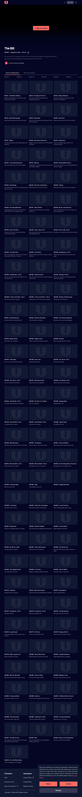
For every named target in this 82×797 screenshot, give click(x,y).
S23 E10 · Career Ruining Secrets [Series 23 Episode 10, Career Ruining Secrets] (13, 163)
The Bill (9, 48)
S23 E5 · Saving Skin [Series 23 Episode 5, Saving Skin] (34, 118)
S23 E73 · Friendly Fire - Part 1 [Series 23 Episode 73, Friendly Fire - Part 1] (12, 611)
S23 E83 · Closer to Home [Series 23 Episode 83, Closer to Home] (36, 675)
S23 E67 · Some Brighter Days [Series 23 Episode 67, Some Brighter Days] (12, 569)
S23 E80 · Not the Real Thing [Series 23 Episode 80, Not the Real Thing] (37, 654)
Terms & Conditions (10, 786)
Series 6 (68, 77)
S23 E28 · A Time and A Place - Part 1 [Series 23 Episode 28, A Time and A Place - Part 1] (14, 297)
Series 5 (56, 77)
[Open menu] (76, 2)
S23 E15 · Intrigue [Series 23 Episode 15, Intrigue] (58, 185)
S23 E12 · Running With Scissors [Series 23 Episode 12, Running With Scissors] (62, 163)
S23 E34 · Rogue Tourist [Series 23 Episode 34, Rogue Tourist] (10, 338)
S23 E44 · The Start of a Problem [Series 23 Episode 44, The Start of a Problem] (38, 401)
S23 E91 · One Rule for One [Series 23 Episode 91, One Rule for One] (11, 737)
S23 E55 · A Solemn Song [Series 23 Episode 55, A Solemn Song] (11, 484)
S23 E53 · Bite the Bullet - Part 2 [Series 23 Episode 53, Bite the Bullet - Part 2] (38, 463)
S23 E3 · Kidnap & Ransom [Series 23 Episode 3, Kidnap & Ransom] (61, 95)
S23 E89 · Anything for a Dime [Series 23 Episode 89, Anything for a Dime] (37, 717)
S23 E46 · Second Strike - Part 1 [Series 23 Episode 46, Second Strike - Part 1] (12, 422)
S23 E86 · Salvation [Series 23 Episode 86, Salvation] (34, 696)
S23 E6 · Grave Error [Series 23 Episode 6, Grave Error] (59, 118)
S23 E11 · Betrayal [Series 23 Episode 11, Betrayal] (34, 163)
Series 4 (43, 77)
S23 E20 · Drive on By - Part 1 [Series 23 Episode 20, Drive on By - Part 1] (37, 230)
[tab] (29, 73)
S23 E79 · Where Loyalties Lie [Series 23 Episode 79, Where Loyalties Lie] (12, 654)
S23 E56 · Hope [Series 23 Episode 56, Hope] (33, 484)
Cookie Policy (27, 782)
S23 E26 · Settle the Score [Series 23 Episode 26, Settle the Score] (36, 274)
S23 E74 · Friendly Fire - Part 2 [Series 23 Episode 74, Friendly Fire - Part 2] (37, 611)
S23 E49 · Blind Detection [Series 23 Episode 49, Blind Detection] (11, 443)
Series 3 (31, 77)
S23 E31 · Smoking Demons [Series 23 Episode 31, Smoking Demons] (11, 318)
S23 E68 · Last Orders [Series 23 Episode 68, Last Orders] (35, 569)
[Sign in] (70, 2)
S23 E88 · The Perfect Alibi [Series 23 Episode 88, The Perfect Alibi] (11, 717)
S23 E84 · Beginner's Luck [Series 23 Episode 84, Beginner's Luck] (61, 675)
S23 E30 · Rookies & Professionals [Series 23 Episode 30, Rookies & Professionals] (63, 297)
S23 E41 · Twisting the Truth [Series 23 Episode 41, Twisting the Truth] (36, 380)
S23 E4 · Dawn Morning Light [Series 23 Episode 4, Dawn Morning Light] (12, 118)
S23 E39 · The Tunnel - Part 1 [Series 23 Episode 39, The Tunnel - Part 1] (61, 359)
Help (5, 777)
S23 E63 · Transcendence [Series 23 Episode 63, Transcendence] (60, 526)
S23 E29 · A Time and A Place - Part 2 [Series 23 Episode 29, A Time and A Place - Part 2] (39, 297)
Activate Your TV (9, 782)
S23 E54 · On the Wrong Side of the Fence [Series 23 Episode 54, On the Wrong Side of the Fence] (65, 463)
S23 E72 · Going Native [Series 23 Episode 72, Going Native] (60, 590)
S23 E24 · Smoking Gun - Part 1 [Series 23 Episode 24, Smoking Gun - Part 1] (62, 252)
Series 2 (19, 77)
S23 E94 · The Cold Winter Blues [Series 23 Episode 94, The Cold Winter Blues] (13, 760)
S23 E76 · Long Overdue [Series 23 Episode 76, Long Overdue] (11, 632)
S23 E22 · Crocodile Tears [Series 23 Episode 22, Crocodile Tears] (11, 252)
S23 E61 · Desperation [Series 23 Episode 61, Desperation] (10, 526)
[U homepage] (6, 2)
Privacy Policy (27, 777)
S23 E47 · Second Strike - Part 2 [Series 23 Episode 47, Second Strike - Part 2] (37, 422)
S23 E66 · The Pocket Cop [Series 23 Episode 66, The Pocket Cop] (61, 547)
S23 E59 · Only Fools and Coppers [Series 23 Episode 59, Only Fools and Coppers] (38, 505)
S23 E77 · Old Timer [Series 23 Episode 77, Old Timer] (34, 632)
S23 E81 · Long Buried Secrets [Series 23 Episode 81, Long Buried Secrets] (62, 654)
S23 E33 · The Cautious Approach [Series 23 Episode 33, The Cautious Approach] (63, 318)
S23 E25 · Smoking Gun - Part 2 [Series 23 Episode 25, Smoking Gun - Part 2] (12, 274)
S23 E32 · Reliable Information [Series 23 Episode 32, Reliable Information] (37, 318)
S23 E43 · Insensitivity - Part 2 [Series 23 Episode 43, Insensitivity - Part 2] (12, 401)
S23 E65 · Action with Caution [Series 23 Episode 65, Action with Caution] (37, 547)
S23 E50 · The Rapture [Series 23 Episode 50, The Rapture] (35, 443)
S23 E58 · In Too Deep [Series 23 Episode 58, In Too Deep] (10, 505)
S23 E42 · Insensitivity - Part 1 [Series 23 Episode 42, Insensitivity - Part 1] (62, 380)
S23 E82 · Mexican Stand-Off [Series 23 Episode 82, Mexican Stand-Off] (12, 675)
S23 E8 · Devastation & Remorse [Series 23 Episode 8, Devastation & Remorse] (38, 140)
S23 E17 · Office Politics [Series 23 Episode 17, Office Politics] (35, 207)
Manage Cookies (28, 786)
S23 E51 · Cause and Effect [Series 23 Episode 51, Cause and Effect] (61, 443)
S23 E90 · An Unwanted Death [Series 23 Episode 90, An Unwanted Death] (62, 717)
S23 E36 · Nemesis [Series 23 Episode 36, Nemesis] (59, 338)
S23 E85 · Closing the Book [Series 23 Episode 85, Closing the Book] (11, 696)
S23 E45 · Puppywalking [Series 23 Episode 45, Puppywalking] (60, 401)
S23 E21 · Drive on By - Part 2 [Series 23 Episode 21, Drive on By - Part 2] (61, 230)
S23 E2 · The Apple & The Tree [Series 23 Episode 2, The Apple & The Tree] (37, 95)
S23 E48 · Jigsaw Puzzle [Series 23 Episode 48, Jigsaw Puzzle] (60, 422)
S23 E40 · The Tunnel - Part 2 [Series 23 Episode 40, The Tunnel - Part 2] (12, 380)
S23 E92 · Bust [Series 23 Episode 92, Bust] (33, 737)
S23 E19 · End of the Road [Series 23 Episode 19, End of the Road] (11, 230)
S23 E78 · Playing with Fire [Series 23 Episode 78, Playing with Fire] (61, 632)
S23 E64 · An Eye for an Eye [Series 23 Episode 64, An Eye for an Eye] (12, 547)
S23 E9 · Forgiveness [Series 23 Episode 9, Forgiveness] (59, 140)
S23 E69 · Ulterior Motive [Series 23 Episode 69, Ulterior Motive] (60, 569)
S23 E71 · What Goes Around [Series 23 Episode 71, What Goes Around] (37, 590)
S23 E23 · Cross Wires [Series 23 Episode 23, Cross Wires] (35, 252)
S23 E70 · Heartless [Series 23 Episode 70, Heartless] (9, 590)
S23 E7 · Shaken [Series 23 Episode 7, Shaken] (8, 140)
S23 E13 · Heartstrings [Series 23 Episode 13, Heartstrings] (10, 185)
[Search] (64, 2)
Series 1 (6, 77)
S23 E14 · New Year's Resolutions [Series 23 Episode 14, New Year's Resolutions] (38, 185)
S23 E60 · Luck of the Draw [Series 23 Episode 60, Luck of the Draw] (61, 505)
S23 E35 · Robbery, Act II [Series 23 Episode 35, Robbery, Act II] (36, 338)
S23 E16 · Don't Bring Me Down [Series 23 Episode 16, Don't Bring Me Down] (12, 207)
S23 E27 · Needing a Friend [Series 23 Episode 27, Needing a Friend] (61, 274)
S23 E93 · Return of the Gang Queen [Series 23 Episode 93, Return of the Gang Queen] (63, 737)
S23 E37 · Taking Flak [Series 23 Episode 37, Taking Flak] (10, 359)
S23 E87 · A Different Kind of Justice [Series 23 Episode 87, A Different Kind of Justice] (64, 696)
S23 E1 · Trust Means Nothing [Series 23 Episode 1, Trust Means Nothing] (12, 95)
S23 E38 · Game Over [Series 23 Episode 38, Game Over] (35, 359)
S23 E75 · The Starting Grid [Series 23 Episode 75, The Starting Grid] (61, 611)
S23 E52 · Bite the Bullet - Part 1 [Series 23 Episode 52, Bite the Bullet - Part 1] (13, 463)
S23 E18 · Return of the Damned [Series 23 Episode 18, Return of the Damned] (62, 207)
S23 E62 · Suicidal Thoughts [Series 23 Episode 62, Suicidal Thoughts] (36, 526)
